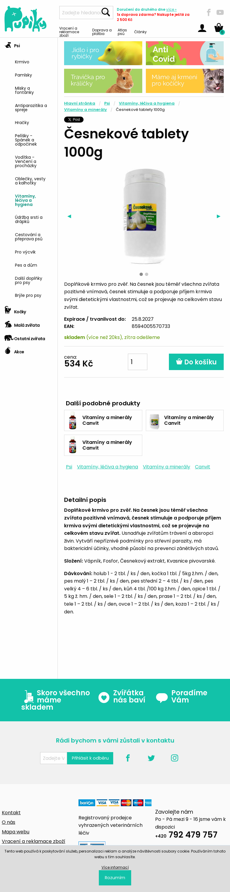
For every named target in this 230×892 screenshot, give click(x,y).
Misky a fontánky (24, 89)
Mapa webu (15, 831)
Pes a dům (26, 264)
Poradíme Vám (181, 696)
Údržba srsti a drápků (29, 219)
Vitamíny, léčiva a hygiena (25, 200)
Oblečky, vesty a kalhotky (30, 180)
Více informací (115, 867)
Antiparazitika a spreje (31, 107)
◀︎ (70, 216)
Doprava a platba (102, 32)
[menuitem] (34, 61)
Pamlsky (23, 74)
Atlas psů (122, 32)
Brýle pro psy (28, 294)
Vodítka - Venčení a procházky (26, 161)
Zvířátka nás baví (121, 696)
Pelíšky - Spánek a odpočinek (26, 139)
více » (171, 9)
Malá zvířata (22, 323)
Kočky (15, 310)
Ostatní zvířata (24, 337)
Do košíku (196, 362)
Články (140, 31)
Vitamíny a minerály (85, 109)
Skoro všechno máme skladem (55, 700)
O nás (8, 822)
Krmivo (22, 61)
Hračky (22, 122)
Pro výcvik (25, 251)
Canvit (202, 466)
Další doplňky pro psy (28, 280)
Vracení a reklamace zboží (69, 31)
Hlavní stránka (79, 103)
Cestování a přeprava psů (29, 236)
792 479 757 (186, 836)
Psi (12, 44)
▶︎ (220, 216)
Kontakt (11, 812)
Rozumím (115, 878)
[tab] (28, 171)
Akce (14, 350)
